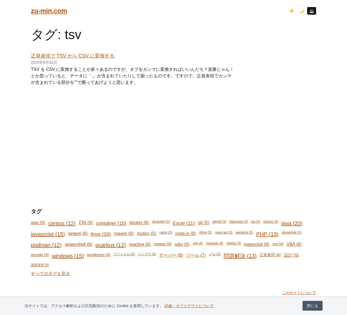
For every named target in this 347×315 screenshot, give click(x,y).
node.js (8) (185, 233)
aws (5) (38, 222)
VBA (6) (294, 244)
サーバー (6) (171, 255)
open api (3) (223, 232)
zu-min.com (49, 10)
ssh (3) (198, 243)
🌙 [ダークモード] (301, 11)
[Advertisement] (173, 132)
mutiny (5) (146, 233)
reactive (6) (140, 244)
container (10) (111, 223)
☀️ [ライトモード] (291, 11)
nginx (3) (165, 232)
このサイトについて (299, 293)
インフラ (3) (147, 254)
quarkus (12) (110, 245)
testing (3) (233, 243)
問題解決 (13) (240, 256)
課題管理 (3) (40, 265)
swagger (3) (214, 243)
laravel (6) (78, 233)
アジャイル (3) (124, 254)
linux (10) (101, 234)
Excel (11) (184, 223)
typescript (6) (256, 244)
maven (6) (124, 233)
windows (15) (68, 256)
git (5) (203, 222)
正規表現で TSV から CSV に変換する (72, 56)
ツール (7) (196, 255)
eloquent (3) (160, 222)
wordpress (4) (98, 255)
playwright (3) (291, 232)
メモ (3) (214, 254)
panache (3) (244, 232)
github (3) (219, 222)
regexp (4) (162, 244)
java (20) (292, 223)
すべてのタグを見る (50, 273)
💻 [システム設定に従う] (311, 11)
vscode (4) (40, 255)
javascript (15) (48, 234)
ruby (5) (182, 244)
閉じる (312, 306)
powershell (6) (78, 244)
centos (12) (61, 223)
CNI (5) (86, 222)
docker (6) (139, 222)
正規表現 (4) (270, 255)
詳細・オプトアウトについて (189, 306)
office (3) (205, 232)
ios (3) (255, 222)
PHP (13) (267, 234)
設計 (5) (291, 255)
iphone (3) (271, 222)
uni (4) (277, 244)
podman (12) (46, 245)
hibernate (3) (238, 222)
